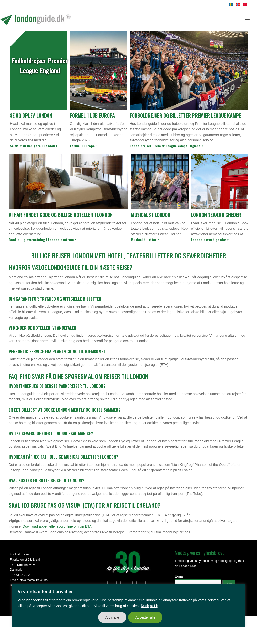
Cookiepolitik (149, 605)
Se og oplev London (31, 115)
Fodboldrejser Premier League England (40, 65)
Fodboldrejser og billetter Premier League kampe (185, 115)
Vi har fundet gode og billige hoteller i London (61, 214)
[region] (128, 605)
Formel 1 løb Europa (92, 115)
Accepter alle (145, 617)
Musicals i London (150, 214)
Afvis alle (112, 617)
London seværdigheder (216, 214)
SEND (229, 583)
